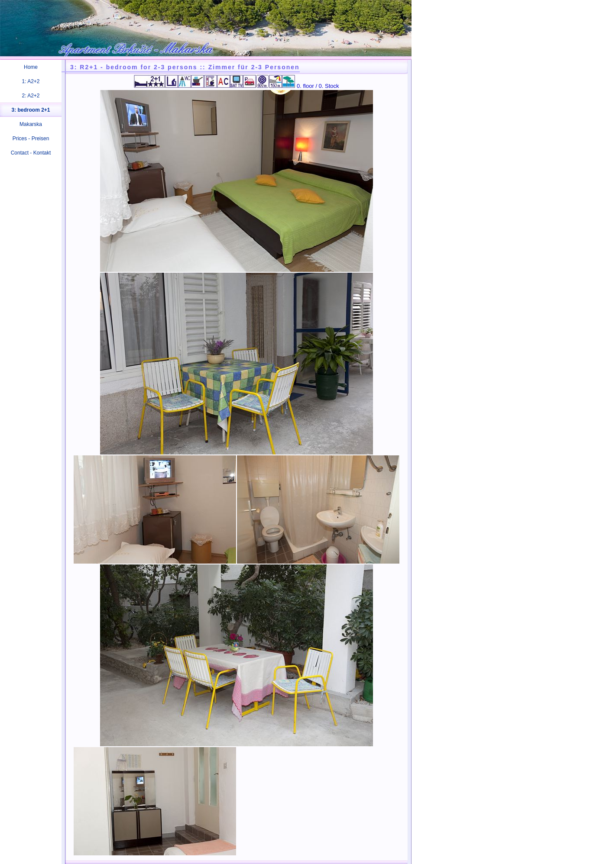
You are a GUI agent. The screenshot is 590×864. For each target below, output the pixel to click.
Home (31, 67)
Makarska (30, 124)
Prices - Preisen (31, 138)
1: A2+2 (30, 81)
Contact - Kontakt (31, 153)
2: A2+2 (30, 96)
